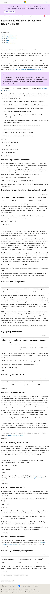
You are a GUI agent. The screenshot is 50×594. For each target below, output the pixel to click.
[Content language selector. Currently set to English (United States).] (8, 586)
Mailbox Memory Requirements (9, 39)
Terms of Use (19, 592)
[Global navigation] (1, 2)
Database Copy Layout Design (15, 435)
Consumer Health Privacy (7, 592)
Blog (20, 589)
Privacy (32, 589)
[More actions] (47, 16)
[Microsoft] (25, 2)
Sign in (47, 2)
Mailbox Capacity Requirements (9, 35)
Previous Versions (13, 589)
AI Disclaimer (4, 589)
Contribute (26, 589)
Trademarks (26, 592)
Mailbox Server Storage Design (28, 16)
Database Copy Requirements (9, 37)
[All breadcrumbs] (2, 16)
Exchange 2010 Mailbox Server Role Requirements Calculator (26, 69)
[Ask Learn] (44, 16)
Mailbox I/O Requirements (8, 41)
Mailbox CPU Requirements (8, 42)
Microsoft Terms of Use (8, 83)
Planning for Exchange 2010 (12, 16)
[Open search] (43, 2)
